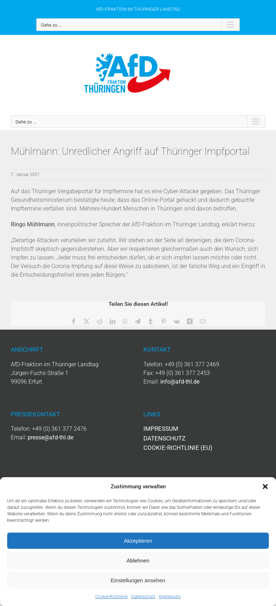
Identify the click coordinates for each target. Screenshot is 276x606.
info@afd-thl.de (179, 381)
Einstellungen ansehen (138, 580)
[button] (265, 486)
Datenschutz (143, 596)
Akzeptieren (138, 541)
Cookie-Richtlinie (111, 596)
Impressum (170, 596)
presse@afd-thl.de (50, 437)
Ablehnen (137, 560)
